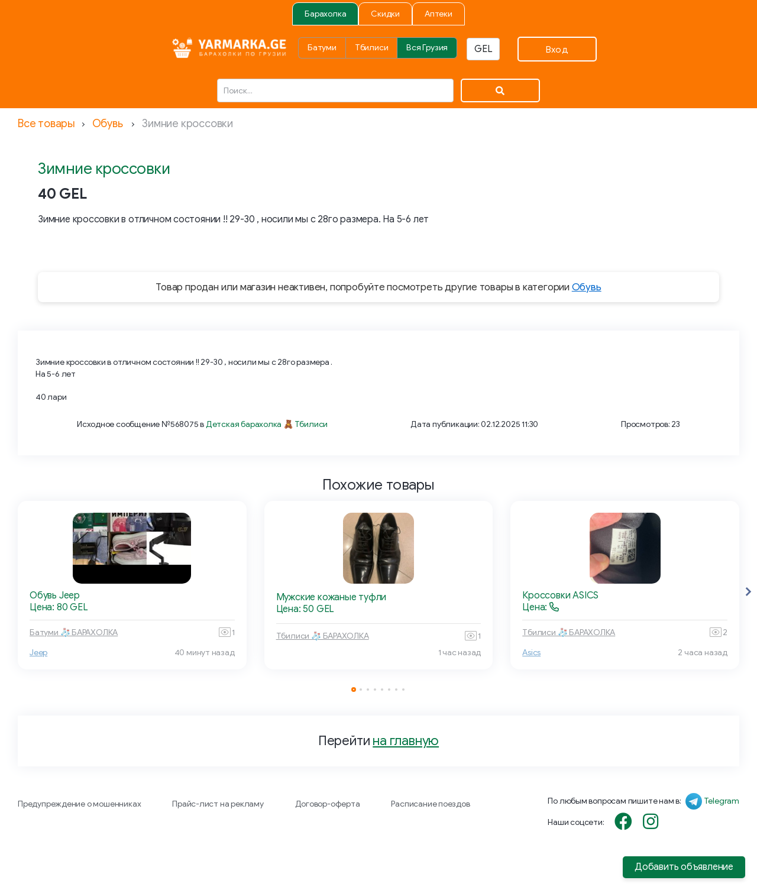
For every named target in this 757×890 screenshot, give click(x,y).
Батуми (322, 48)
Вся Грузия (427, 48)
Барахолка (325, 14)
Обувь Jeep (55, 595)
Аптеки (438, 14)
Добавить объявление (684, 867)
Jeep (38, 653)
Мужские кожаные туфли (331, 597)
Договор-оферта (327, 804)
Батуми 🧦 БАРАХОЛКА (74, 632)
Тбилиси (372, 48)
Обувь (107, 123)
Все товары (46, 123)
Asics (531, 653)
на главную (406, 741)
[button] (748, 592)
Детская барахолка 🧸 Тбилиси (267, 424)
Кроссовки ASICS (560, 595)
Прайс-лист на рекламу (218, 804)
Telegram (721, 801)
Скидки (385, 14)
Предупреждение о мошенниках (79, 804)
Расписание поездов (430, 804)
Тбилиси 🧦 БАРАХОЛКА (322, 636)
